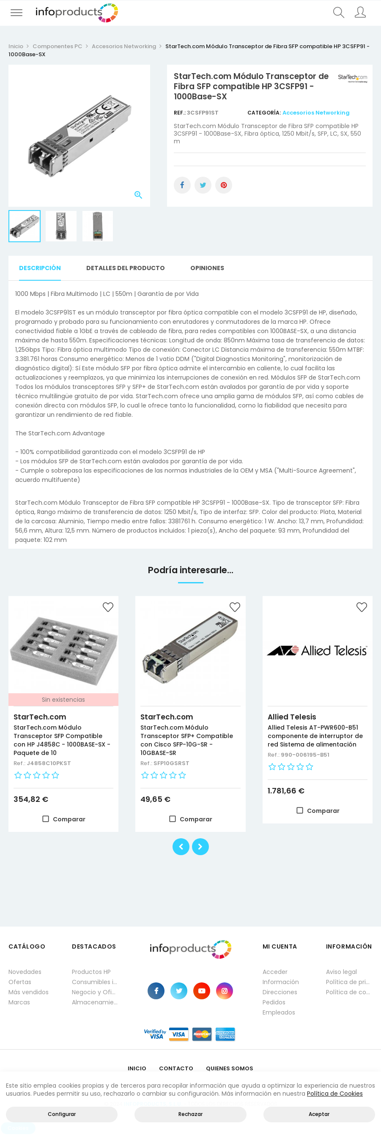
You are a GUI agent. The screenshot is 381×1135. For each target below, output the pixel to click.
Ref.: (180, 112)
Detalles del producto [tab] (125, 268)
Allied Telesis (292, 717)
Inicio (137, 1068)
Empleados (279, 1012)
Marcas (19, 1002)
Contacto (176, 1068)
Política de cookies (349, 992)
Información (281, 982)
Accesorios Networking (316, 113)
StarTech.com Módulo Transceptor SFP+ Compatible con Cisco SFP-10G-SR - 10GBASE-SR (186, 740)
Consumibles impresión (95, 982)
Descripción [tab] (40, 268)
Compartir (182, 185)
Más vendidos (28, 992)
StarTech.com (40, 717)
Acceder (275, 972)
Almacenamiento (95, 1002)
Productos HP (91, 972)
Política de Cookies (335, 1093)
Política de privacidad (349, 982)
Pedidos (274, 1002)
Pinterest (223, 185)
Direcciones (280, 992)
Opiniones (207, 268)
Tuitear (203, 185)
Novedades (24, 972)
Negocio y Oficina (95, 992)
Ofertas (19, 982)
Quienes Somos (229, 1068)
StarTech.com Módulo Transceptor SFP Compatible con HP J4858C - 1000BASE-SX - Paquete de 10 (62, 740)
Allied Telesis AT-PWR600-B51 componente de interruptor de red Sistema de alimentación (315, 736)
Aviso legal (341, 972)
